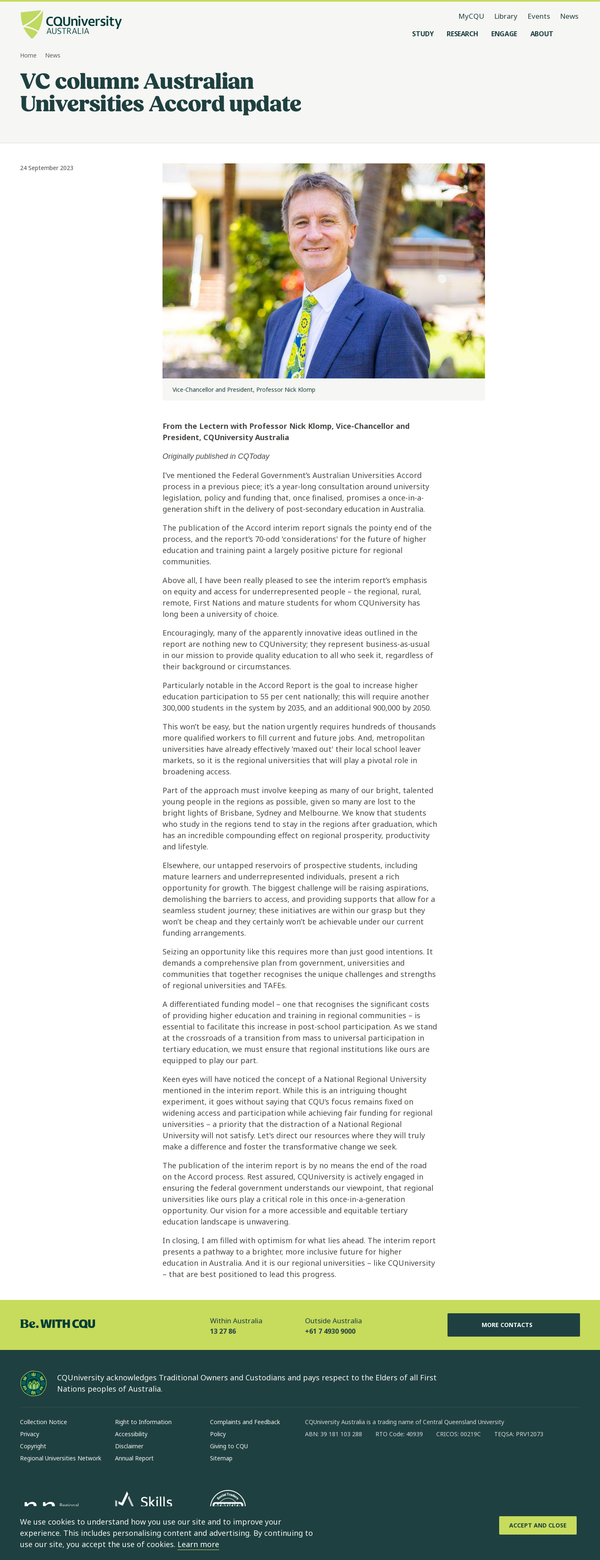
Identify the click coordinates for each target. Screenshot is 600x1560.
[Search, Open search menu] (571, 34)
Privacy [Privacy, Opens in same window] (29, 1434)
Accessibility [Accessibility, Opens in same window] (131, 1434)
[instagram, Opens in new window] (336, 1461)
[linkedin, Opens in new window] (357, 1461)
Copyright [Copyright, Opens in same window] (33, 1446)
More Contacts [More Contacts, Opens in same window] (514, 1325)
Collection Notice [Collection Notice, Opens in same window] (43, 1422)
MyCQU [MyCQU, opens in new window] (471, 16)
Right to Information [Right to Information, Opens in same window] (143, 1422)
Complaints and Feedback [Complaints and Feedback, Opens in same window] (245, 1422)
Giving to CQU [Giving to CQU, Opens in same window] (229, 1446)
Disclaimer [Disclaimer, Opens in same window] (129, 1446)
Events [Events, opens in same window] (539, 16)
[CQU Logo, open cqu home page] (71, 25)
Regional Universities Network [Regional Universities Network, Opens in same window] (60, 1458)
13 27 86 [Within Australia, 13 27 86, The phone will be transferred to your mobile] (223, 1331)
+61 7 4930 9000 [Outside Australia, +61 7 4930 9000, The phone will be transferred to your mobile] (330, 1331)
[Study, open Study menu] (423, 33)
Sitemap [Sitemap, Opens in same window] (221, 1458)
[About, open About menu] (542, 33)
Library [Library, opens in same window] (506, 16)
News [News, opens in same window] (569, 16)
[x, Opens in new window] (379, 1461)
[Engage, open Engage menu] (504, 33)
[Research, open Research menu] (462, 33)
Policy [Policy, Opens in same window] (218, 1434)
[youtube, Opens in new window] (401, 1461)
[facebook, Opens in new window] (314, 1461)
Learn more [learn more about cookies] (198, 1544)
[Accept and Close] (538, 1525)
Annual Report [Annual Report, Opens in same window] (134, 1458)
